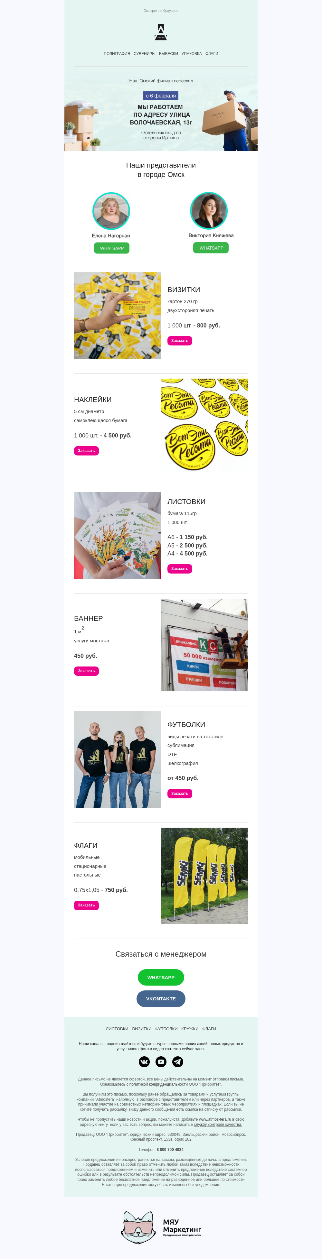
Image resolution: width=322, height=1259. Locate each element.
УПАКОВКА (192, 53)
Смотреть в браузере (161, 11)
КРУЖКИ (189, 1028)
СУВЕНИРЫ (145, 53)
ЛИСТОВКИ (117, 1028)
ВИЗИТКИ (141, 1028)
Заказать (179, 340)
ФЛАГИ (211, 53)
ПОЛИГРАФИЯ (117, 53)
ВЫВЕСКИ (168, 53)
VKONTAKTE (161, 998)
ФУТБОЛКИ (166, 1028)
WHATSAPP (161, 977)
